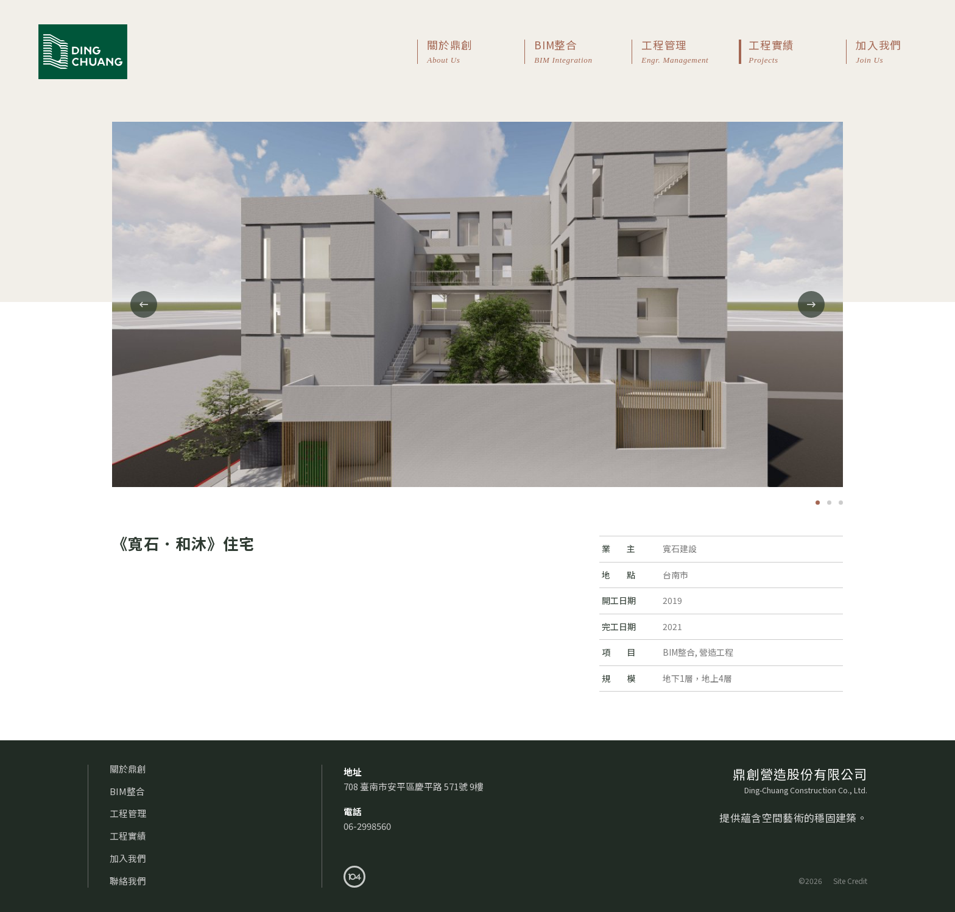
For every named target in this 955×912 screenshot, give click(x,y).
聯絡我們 (128, 880)
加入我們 (886, 52)
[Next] (811, 304)
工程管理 (690, 52)
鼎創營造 (82, 51)
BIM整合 (583, 52)
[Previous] (143, 304)
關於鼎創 (475, 52)
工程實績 (797, 52)
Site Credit (850, 880)
